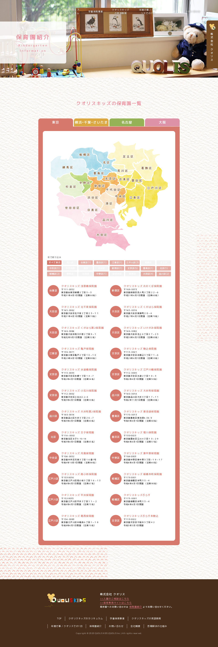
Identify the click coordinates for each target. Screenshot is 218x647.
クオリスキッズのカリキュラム (70, 11)
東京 (55, 122)
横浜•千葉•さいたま (91, 122)
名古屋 (126, 122)
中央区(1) (54, 268)
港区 (85, 268)
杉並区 (85, 273)
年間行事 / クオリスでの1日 (148, 11)
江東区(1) (117, 262)
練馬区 (70, 273)
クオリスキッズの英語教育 (120, 11)
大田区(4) (148, 273)
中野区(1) (101, 273)
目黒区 (132, 273)
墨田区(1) (101, 262)
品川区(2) (164, 273)
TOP (51, 11)
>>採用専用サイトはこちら (116, 602)
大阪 (162, 122)
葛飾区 (148, 262)
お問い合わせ (193, 11)
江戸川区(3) (132, 262)
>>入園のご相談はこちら (114, 598)
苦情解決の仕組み (157, 626)
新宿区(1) (117, 268)
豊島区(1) (148, 268)
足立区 (163, 262)
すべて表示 (54, 262)
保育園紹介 (135, 606)
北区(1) (164, 268)
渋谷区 (101, 268)
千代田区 (70, 268)
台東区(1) (86, 262)
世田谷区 (117, 273)
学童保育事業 (95, 11)
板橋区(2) (54, 273)
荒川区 (70, 262)
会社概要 (135, 626)
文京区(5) (133, 268)
